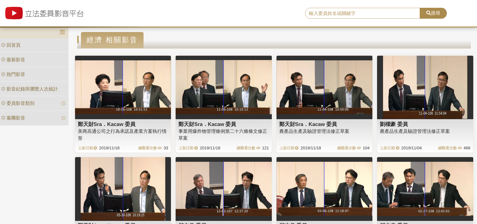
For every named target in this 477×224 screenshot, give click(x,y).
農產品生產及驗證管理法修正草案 (314, 131)
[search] (362, 13)
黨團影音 (13, 117)
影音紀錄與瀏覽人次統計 (29, 88)
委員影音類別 (18, 103)
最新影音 (13, 59)
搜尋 (433, 13)
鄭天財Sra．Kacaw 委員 (106, 124)
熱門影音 (13, 74)
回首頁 (11, 45)
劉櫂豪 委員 (394, 124)
